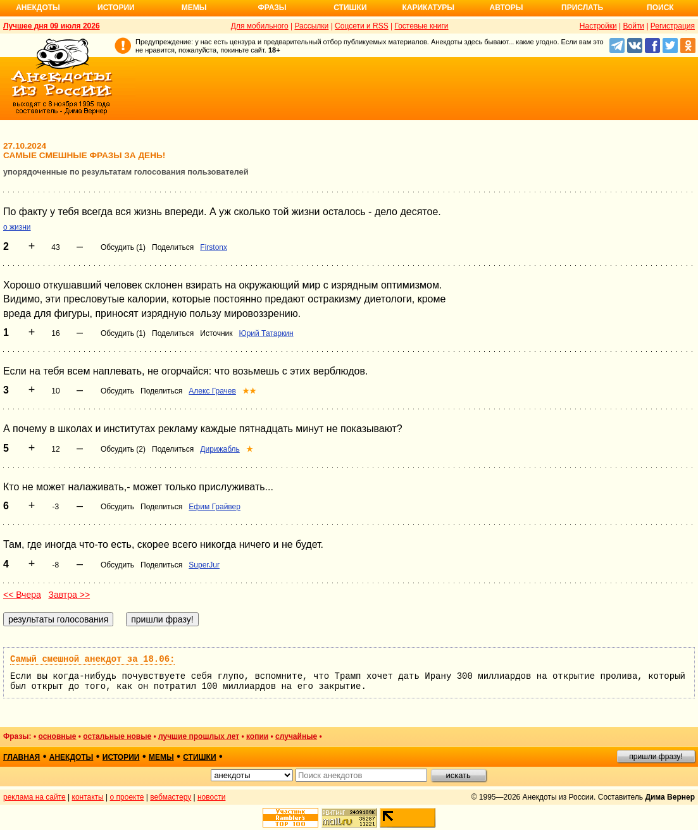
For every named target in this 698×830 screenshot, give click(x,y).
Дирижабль (220, 449)
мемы (161, 757)
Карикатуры (428, 7)
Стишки (349, 7)
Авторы (506, 7)
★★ (249, 391)
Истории (116, 7)
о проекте (127, 797)
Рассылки (311, 26)
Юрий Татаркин (266, 333)
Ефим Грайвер (214, 506)
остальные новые (117, 736)
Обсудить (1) (123, 247)
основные (57, 736)
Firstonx (213, 247)
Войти (633, 26)
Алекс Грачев (212, 391)
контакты (88, 797)
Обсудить (117, 391)
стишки (199, 757)
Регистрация (673, 26)
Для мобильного (260, 26)
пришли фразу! (655, 756)
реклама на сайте (34, 797)
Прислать (582, 7)
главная (21, 757)
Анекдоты (38, 7)
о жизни (17, 227)
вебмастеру (170, 797)
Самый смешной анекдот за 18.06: (92, 659)
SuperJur (204, 565)
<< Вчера (22, 595)
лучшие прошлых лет (198, 736)
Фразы (272, 7)
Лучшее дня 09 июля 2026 (51, 26)
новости (211, 797)
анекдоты (71, 757)
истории (121, 757)
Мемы (194, 7)
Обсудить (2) (123, 449)
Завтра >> (69, 595)
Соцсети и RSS (362, 26)
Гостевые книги (422, 26)
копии (257, 736)
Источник (216, 333)
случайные (296, 736)
